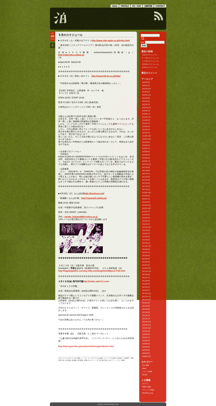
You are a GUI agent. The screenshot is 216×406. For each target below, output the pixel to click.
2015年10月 (146, 208)
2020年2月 (146, 111)
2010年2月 (146, 353)
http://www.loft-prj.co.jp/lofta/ (106, 76)
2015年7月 (146, 211)
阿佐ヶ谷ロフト (109, 360)
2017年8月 (146, 170)
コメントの (148, 390)
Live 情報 (77, 358)
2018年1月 (146, 161)
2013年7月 (146, 252)
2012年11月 (146, 271)
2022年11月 (146, 95)
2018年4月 (146, 155)
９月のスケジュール (70, 34)
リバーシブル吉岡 (109, 358)
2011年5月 (146, 312)
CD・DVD (136, 6)
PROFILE (125, 6)
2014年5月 (146, 237)
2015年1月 (146, 224)
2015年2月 (146, 221)
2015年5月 (146, 215)
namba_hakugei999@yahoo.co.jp (81, 217)
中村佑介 (120, 358)
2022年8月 (146, 98)
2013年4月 (146, 259)
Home (114, 6)
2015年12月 (146, 205)
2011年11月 (146, 296)
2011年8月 (146, 306)
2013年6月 (146, 255)
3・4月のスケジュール (150, 58)
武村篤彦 (80, 360)
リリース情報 (147, 371)
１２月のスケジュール (150, 61)
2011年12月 (146, 293)
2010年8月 (146, 334)
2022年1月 (146, 104)
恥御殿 (74, 360)
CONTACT (160, 6)
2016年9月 (146, 196)
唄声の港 (61, 360)
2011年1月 (146, 318)
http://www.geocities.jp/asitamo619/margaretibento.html (86, 346)
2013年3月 (146, 262)
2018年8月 (146, 145)
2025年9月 (146, 82)
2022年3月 (146, 101)
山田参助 (68, 360)
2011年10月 (146, 300)
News (144, 368)
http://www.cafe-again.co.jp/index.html (111, 40)
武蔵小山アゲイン (90, 360)
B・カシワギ (89, 358)
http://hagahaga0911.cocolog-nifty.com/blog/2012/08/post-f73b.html (91, 271)
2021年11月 (146, 107)
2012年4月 (146, 287)
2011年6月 (146, 309)
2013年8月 (146, 249)
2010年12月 (146, 322)
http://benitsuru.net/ (94, 193)
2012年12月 (146, 268)
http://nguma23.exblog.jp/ (94, 198)
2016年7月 (146, 199)
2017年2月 (146, 186)
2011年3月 (146, 315)
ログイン (145, 383)
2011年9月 (146, 303)
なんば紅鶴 (99, 358)
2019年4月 (146, 129)
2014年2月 (146, 243)
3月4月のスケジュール (150, 64)
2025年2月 (146, 85)
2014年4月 (146, 240)
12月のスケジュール (149, 67)
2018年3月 (146, 158)
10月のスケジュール (149, 55)
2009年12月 (146, 356)
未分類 (144, 375)
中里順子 (126, 358)
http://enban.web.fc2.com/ (96, 281)
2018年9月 (146, 142)
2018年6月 (146, 152)
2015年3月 (146, 218)
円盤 (131, 358)
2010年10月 (146, 328)
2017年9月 (146, 167)
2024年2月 (146, 92)
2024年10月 (146, 89)
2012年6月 (146, 281)
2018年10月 (146, 139)
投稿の (146, 387)
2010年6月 (146, 341)
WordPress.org (147, 393)
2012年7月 (146, 278)
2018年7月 (146, 148)
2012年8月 (146, 274)
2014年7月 (146, 233)
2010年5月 (146, 344)
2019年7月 (146, 123)
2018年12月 (146, 136)
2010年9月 (146, 331)
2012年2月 (146, 290)
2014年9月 (146, 230)
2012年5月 (146, 284)
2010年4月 (146, 347)
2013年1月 (146, 265)
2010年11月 (146, 325)
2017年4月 (146, 180)
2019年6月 (146, 126)
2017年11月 (146, 164)
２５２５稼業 (120, 360)
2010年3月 (146, 350)
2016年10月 (146, 192)
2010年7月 (146, 337)
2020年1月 (146, 114)
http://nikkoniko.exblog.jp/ (71, 55)
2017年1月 (146, 189)
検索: (142, 42)
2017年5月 (146, 177)
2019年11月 (146, 117)
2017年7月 (146, 174)
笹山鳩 (101, 360)
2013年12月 (146, 246)
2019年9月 (146, 120)
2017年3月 (146, 183)
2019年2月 (146, 133)
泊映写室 (148, 6)
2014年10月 (146, 227)
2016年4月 (146, 202)
